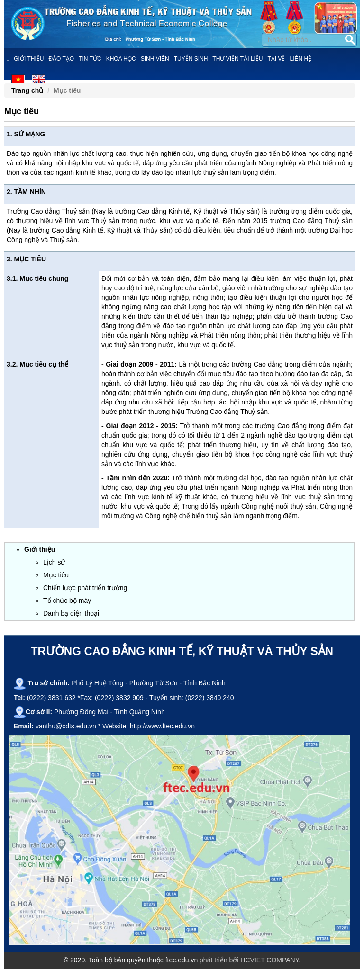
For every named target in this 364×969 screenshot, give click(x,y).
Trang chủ (27, 90)
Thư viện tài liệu (237, 58)
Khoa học (121, 58)
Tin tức (90, 58)
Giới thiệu (29, 58)
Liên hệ (301, 58)
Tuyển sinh (191, 58)
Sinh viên (155, 58)
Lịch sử (54, 562)
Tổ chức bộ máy (67, 600)
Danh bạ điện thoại (71, 613)
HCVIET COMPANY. (270, 960)
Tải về (276, 58)
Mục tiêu (56, 575)
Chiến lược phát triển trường (85, 588)
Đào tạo (61, 58)
